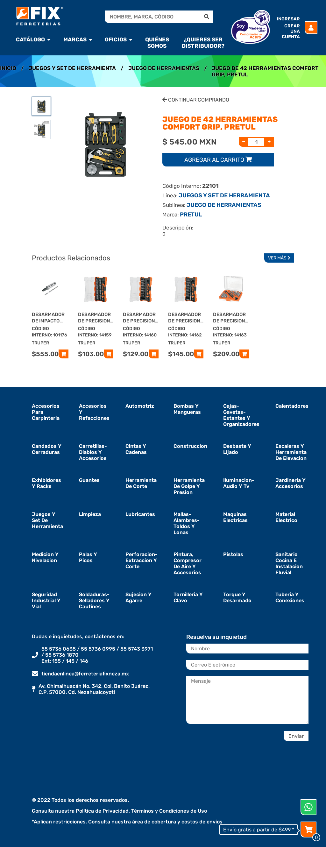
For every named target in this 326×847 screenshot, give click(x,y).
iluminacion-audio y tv (238, 483)
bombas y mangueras (187, 409)
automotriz (139, 406)
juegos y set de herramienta (47, 520)
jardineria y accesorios (290, 483)
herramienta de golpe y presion (189, 486)
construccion (190, 446)
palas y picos (88, 557)
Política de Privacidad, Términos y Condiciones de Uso (141, 811)
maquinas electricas (235, 517)
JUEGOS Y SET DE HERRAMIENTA (72, 68)
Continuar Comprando (195, 100)
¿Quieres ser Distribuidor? (203, 42)
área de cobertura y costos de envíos (177, 822)
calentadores (291, 406)
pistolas (233, 554)
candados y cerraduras (46, 449)
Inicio (8, 68)
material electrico (286, 517)
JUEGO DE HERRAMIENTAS (163, 68)
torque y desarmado (237, 597)
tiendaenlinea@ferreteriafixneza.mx (85, 674)
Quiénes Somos (157, 42)
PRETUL (191, 214)
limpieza (90, 514)
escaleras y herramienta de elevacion (291, 452)
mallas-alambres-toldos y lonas (187, 523)
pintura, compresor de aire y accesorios (188, 563)
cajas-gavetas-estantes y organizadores (241, 415)
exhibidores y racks (46, 483)
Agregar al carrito (218, 159)
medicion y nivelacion (45, 557)
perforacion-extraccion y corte (141, 560)
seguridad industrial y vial (46, 600)
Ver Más (279, 258)
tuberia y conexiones (289, 597)
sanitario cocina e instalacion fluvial (289, 563)
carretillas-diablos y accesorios (93, 452)
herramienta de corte (141, 483)
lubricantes (140, 514)
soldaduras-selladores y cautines (94, 600)
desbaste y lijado (237, 449)
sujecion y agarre (138, 597)
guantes (89, 480)
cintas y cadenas (136, 449)
